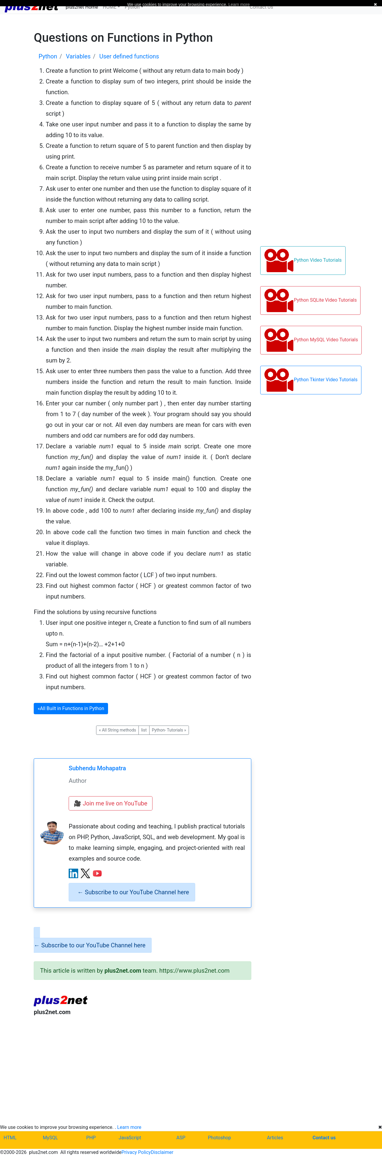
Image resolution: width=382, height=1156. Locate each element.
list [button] (144, 730)
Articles (275, 1137)
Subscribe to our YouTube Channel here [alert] (133, 892)
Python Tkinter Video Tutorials (311, 380)
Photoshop (219, 1137)
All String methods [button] (117, 730)
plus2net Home (82, 7)
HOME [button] (109, 7)
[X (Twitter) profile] (85, 873)
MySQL (50, 1137)
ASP (180, 1137)
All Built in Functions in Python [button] (71, 708)
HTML (10, 1137)
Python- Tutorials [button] (169, 730)
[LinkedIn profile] (73, 873)
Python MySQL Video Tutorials (311, 340)
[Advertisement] (142, 1070)
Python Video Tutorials (303, 260)
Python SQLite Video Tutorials (310, 300)
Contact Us (261, 7)
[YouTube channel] (97, 873)
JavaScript (130, 1137)
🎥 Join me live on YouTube (110, 803)
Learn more (129, 1127)
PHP (91, 1137)
